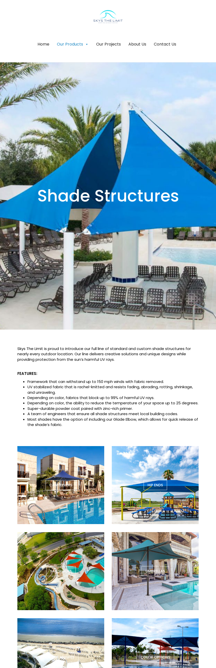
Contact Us (165, 44)
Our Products (73, 44)
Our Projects (108, 44)
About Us (137, 44)
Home (43, 44)
